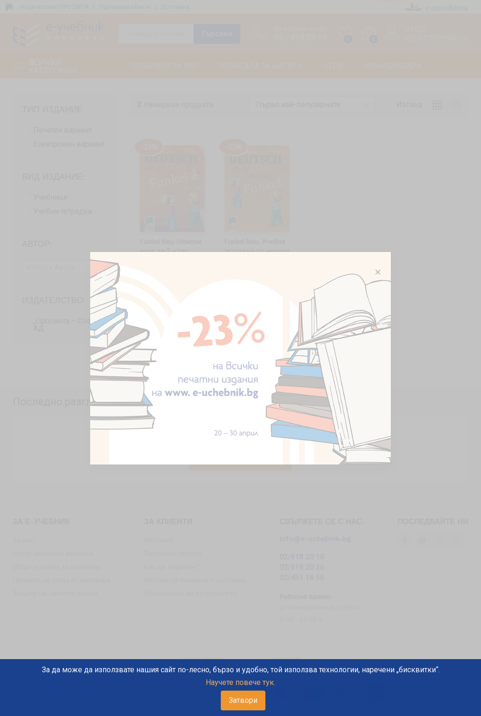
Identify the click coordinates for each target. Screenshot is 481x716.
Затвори (243, 700)
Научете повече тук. (240, 682)
